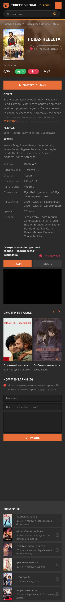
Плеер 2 (47, 263)
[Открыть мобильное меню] (58, 5)
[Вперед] (59, 312)
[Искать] (54, 13)
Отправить (32, 437)
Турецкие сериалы (38, 23)
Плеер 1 (17, 263)
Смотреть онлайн (34, 85)
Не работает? (53, 255)
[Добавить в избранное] (31, 48)
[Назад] (53, 312)
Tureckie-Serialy (20, 5)
